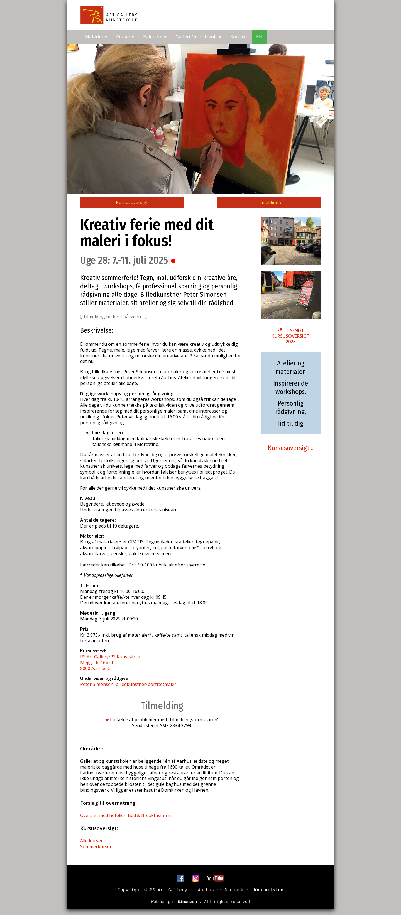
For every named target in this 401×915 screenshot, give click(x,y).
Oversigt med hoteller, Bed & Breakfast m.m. (126, 815)
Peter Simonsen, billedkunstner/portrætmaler (128, 684)
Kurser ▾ (125, 36)
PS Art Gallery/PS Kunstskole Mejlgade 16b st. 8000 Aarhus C (110, 662)
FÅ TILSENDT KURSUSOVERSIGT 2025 (291, 336)
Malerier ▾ (96, 36)
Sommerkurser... (97, 846)
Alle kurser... (92, 841)
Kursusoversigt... (291, 448)
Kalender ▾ (155, 36)
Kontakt (238, 36)
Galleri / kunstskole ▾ (198, 36)
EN (259, 36)
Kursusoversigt (132, 202)
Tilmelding (269, 202)
